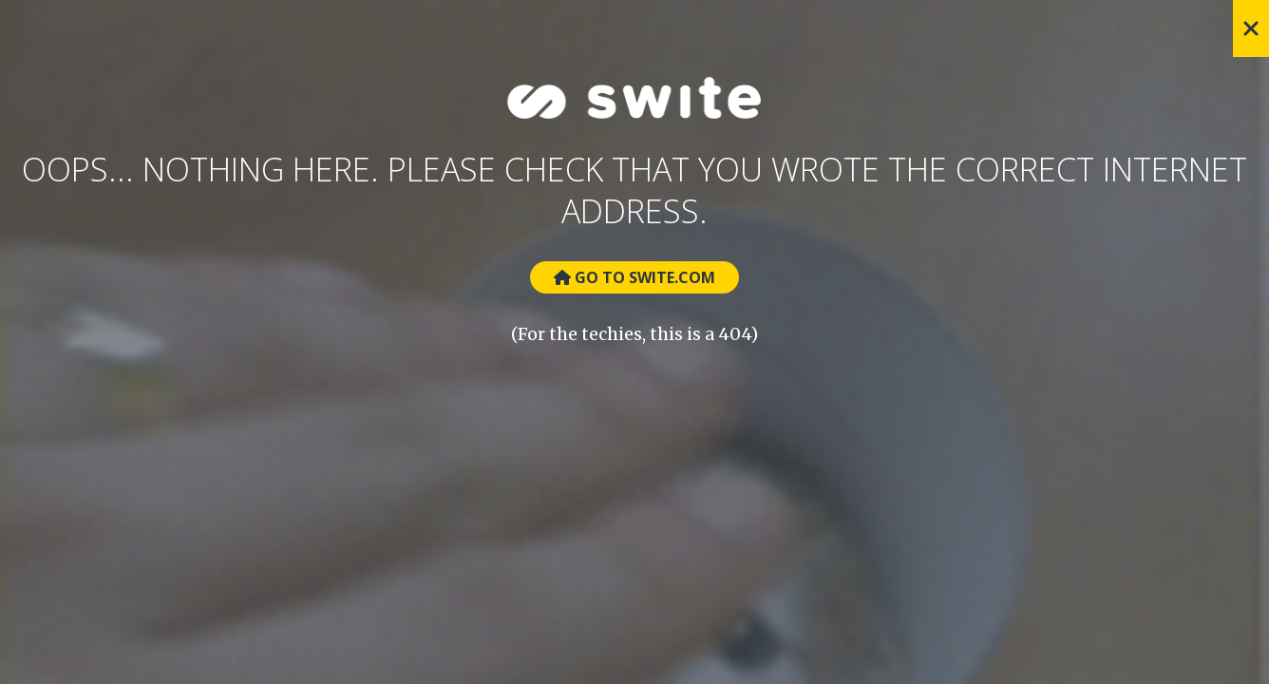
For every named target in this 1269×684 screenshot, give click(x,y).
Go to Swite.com (634, 277)
